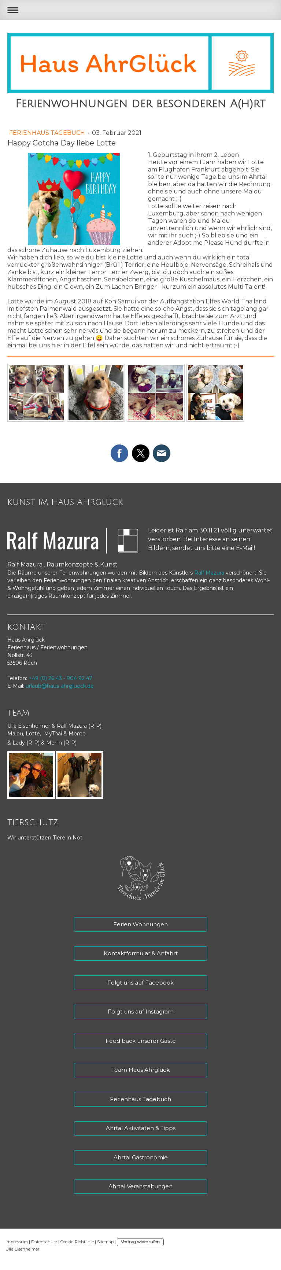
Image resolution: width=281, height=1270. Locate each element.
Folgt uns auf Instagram (141, 1011)
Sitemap (105, 1241)
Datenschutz (44, 1241)
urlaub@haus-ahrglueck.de (60, 686)
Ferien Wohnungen (140, 924)
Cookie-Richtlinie (77, 1241)
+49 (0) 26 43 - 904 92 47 (60, 678)
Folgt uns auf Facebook (140, 982)
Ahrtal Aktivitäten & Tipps (140, 1128)
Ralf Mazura (209, 572)
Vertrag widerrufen (140, 1241)
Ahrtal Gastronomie (141, 1157)
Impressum (16, 1241)
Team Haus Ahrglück (140, 1069)
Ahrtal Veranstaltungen (140, 1186)
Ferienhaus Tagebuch (47, 132)
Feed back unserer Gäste (141, 1040)
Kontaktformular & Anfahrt (141, 953)
